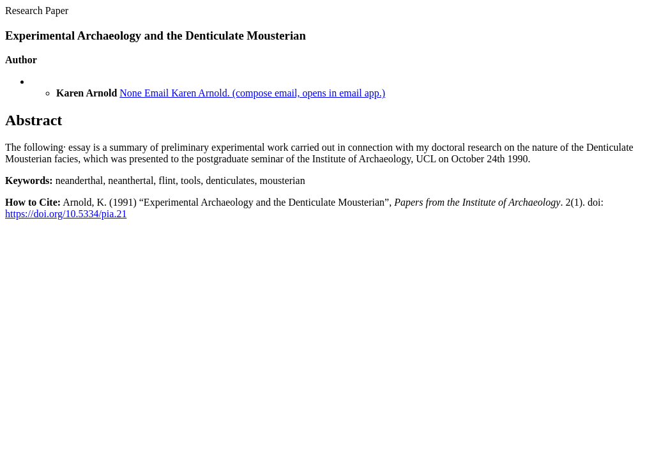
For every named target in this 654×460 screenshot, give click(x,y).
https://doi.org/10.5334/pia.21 (65, 213)
